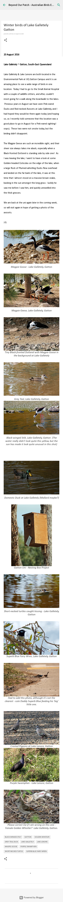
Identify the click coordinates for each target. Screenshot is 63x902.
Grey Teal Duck (11, 842)
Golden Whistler (42, 837)
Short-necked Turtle (14, 851)
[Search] (59, 5)
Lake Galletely (27, 842)
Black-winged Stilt (13, 837)
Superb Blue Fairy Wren (36, 851)
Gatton (28, 837)
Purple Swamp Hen (28, 847)
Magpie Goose (11, 847)
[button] (5, 40)
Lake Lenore (42, 842)
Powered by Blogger (31, 897)
